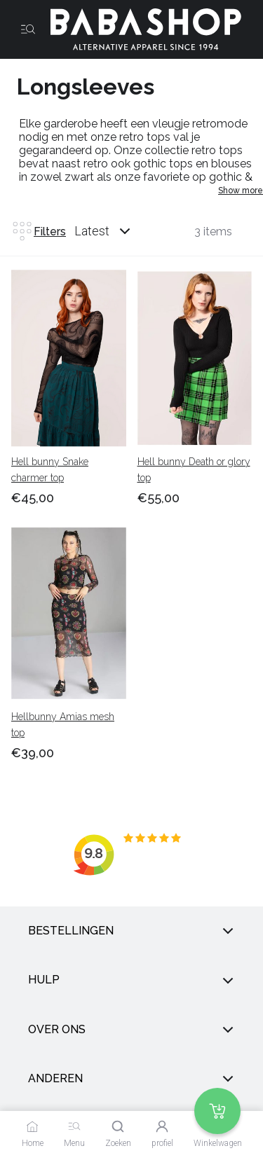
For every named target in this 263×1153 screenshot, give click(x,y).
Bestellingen (131, 931)
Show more (240, 190)
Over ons (131, 1030)
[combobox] (116, 231)
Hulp (131, 981)
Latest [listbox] (91, 230)
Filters (38, 231)
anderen (131, 1079)
